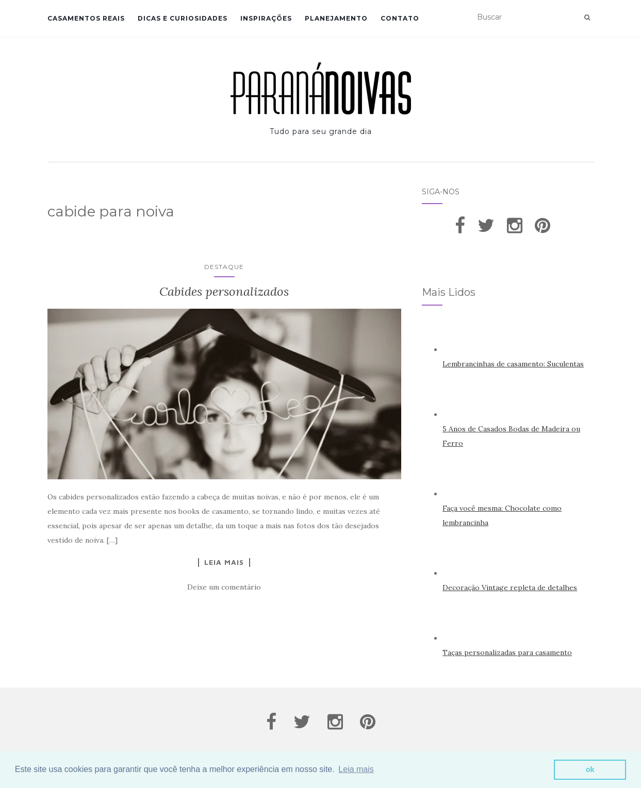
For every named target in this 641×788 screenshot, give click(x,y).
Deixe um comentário (224, 587)
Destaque (224, 267)
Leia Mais (224, 562)
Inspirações (266, 18)
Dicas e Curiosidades (182, 18)
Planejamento (336, 18)
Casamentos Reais (86, 18)
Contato (400, 18)
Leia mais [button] (355, 769)
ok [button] (590, 769)
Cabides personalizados (224, 291)
